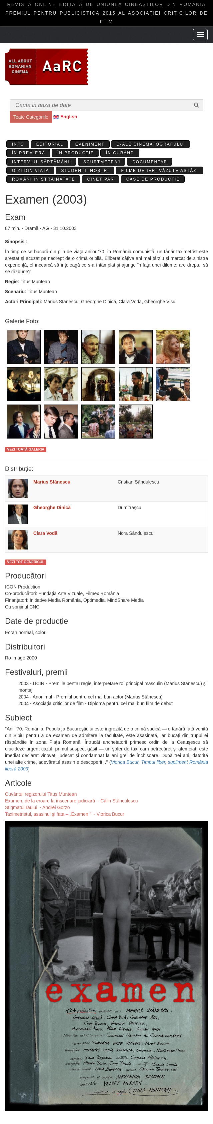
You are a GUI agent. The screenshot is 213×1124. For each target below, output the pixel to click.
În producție (75, 153)
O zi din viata (30, 170)
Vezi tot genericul (25, 562)
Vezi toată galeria (25, 449)
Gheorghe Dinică (52, 507)
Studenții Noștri (85, 170)
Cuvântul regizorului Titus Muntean (41, 794)
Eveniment (90, 144)
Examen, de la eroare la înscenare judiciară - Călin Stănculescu (71, 800)
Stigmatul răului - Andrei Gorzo (37, 807)
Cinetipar (100, 179)
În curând (120, 153)
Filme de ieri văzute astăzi (159, 170)
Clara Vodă (45, 533)
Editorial (49, 144)
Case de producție (153, 179)
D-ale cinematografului (151, 144)
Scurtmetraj (101, 162)
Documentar (149, 162)
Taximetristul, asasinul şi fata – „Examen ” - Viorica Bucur (64, 814)
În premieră (28, 153)
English (68, 116)
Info (18, 144)
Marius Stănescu (51, 482)
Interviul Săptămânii (41, 162)
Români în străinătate (43, 179)
